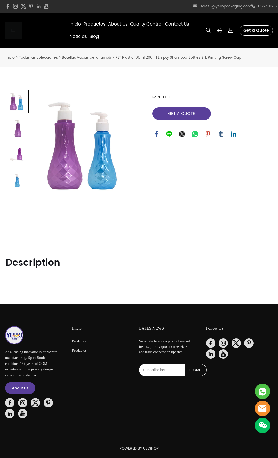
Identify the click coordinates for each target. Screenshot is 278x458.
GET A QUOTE (181, 113)
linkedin (234, 134)
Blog (94, 36)
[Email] (162, 370)
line (169, 134)
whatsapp (195, 134)
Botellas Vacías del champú (86, 57)
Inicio (75, 24)
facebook (156, 134)
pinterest (208, 134)
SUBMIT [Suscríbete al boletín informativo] (195, 370)
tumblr (221, 134)
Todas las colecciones (38, 57)
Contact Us (177, 24)
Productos (94, 24)
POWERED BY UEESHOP (139, 449)
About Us (118, 24)
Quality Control (146, 24)
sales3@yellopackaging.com (225, 6)
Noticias (78, 36)
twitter (182, 134)
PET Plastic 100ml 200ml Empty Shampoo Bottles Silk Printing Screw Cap (178, 57)
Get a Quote (256, 30)
